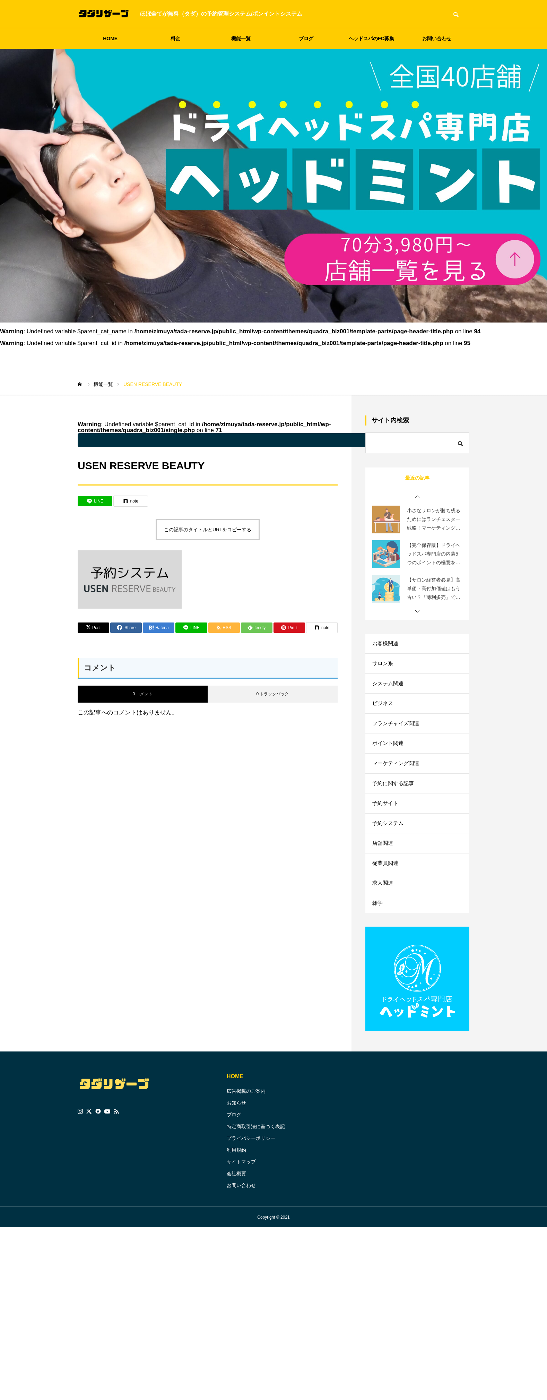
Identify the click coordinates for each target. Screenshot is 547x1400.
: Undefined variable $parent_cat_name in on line (258, 440)
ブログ (306, 38)
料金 (175, 38)
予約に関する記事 (394, 792)
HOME (110, 38)
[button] (417, 497)
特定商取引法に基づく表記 (256, 1143)
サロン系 (383, 665)
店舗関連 (383, 856)
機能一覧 (241, 38)
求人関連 (383, 898)
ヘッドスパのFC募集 (371, 38)
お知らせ (236, 1120)
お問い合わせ (436, 38)
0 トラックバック (272, 694)
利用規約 (236, 1167)
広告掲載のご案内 (246, 1108)
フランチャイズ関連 (397, 729)
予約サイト (386, 813)
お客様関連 (386, 644)
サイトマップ (241, 1179)
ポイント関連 (389, 750)
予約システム (389, 835)
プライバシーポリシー (251, 1155)
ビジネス (383, 708)
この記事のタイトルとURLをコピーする (207, 529)
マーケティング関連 (397, 771)
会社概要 (236, 1190)
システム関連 (389, 686)
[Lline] (95, 501)
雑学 (377, 919)
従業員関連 (386, 877)
